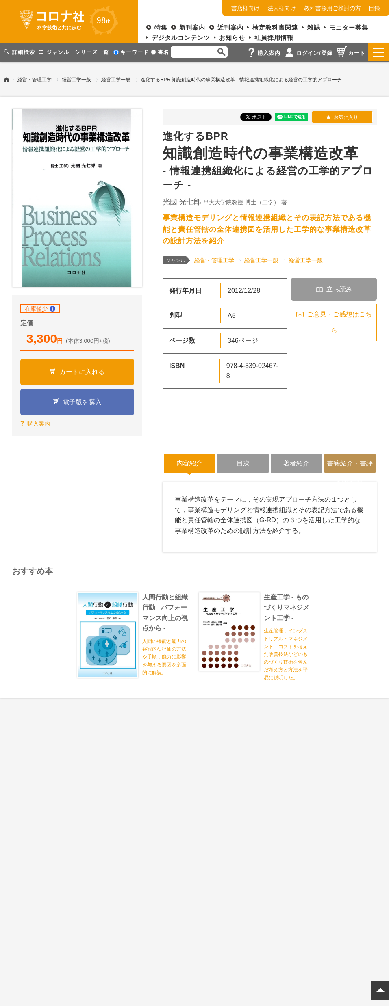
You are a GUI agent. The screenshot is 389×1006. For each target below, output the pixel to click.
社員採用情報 (273, 37)
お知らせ (232, 37)
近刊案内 (230, 27)
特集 (160, 27)
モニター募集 (348, 27)
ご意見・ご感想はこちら (339, 321)
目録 (374, 8)
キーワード (131, 52)
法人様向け (281, 8)
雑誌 (313, 27)
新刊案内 (192, 27)
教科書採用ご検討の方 (332, 8)
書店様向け (245, 8)
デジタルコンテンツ (181, 37)
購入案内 (38, 423)
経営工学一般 (76, 79)
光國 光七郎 (182, 201)
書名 (160, 52)
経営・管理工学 (34, 79)
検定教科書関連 (275, 27)
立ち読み (339, 288)
